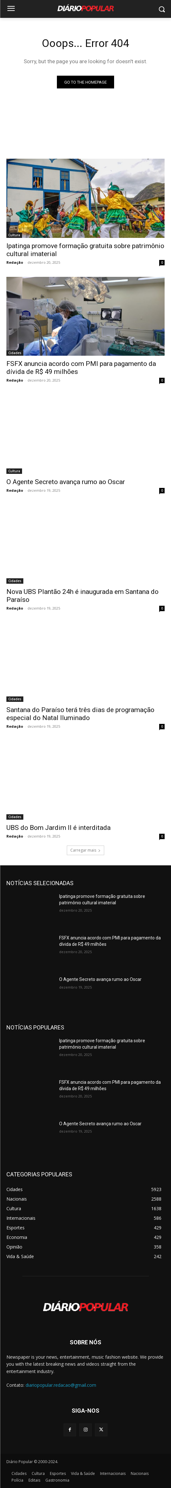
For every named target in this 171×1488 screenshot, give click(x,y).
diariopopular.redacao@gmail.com (61, 1385)
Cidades (14, 353)
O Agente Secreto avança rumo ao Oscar (65, 482)
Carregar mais (85, 850)
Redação (14, 262)
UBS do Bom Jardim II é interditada (58, 827)
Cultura (14, 235)
